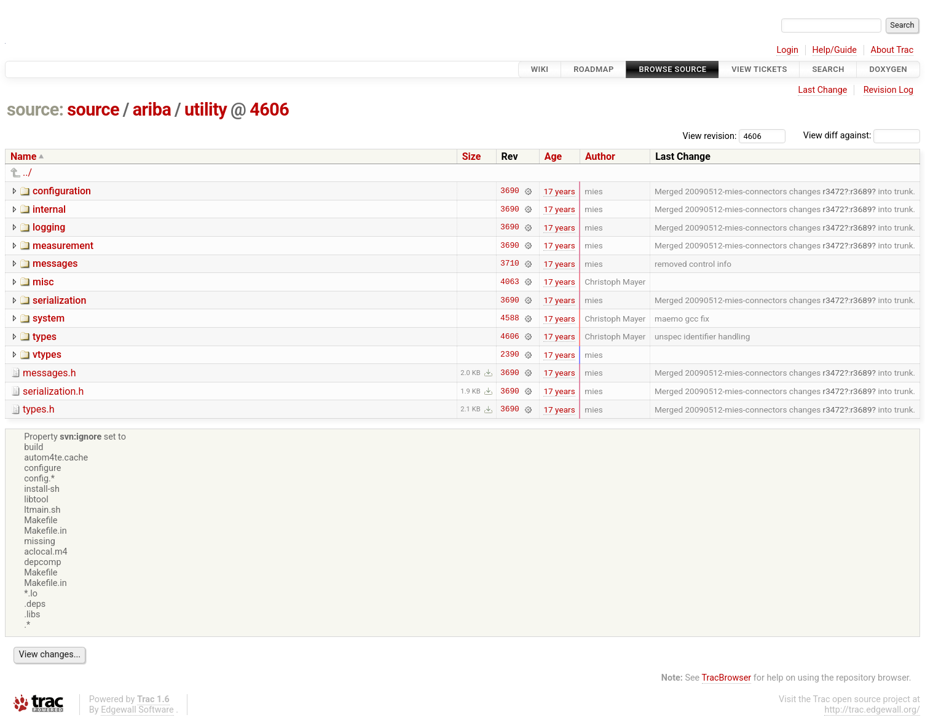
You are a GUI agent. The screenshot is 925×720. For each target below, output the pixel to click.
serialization (59, 300)
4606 (269, 109)
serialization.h (53, 391)
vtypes (47, 354)
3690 (509, 191)
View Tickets (759, 69)
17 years (559, 191)
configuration (62, 191)
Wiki (540, 69)
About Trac (892, 50)
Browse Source (672, 69)
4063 (509, 281)
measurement (63, 245)
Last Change (822, 90)
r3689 (861, 191)
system (49, 318)
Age (553, 156)
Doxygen (888, 69)
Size (471, 156)
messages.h (49, 373)
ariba (152, 109)
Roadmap (593, 69)
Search (828, 69)
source (93, 109)
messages (55, 263)
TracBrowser (727, 678)
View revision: (710, 135)
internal (49, 209)
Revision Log (889, 90)
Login (787, 50)
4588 (509, 318)
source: (35, 109)
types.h (39, 409)
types (45, 336)
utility (205, 109)
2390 (509, 354)
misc (43, 282)
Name (23, 156)
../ (27, 172)
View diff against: (861, 135)
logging (49, 227)
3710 (509, 263)
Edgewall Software (137, 710)
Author (600, 156)
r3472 (833, 191)
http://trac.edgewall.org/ (872, 710)
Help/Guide (835, 50)
